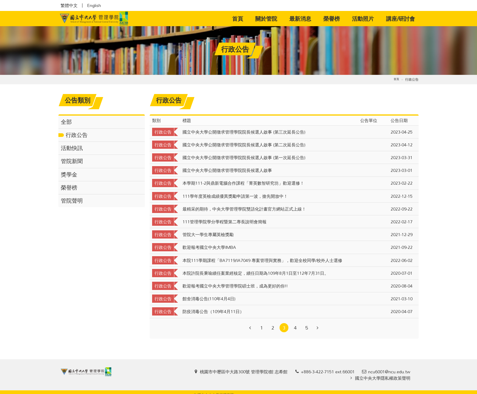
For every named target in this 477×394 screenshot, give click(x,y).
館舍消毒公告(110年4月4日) (209, 299)
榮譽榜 (331, 18)
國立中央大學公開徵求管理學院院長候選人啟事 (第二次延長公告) (244, 145)
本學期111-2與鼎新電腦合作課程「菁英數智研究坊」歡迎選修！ (243, 183)
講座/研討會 (400, 18)
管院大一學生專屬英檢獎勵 (208, 234)
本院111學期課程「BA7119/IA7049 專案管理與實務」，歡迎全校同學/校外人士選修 (262, 260)
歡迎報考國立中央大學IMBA (209, 247)
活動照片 (363, 18)
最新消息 (300, 18)
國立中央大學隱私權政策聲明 (382, 378)
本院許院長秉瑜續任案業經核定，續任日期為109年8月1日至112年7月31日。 (256, 273)
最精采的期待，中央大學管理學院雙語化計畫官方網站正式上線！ (244, 209)
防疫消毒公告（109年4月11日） (213, 311)
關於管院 (266, 18)
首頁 (240, 18)
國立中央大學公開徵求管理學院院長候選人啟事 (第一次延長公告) (244, 157)
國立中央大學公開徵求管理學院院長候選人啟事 (227, 170)
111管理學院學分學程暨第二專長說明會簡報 (224, 222)
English (94, 5)
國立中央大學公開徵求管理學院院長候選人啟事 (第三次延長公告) (244, 132)
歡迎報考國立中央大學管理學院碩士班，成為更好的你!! (235, 286)
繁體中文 (69, 5)
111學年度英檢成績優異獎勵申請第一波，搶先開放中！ (235, 196)
